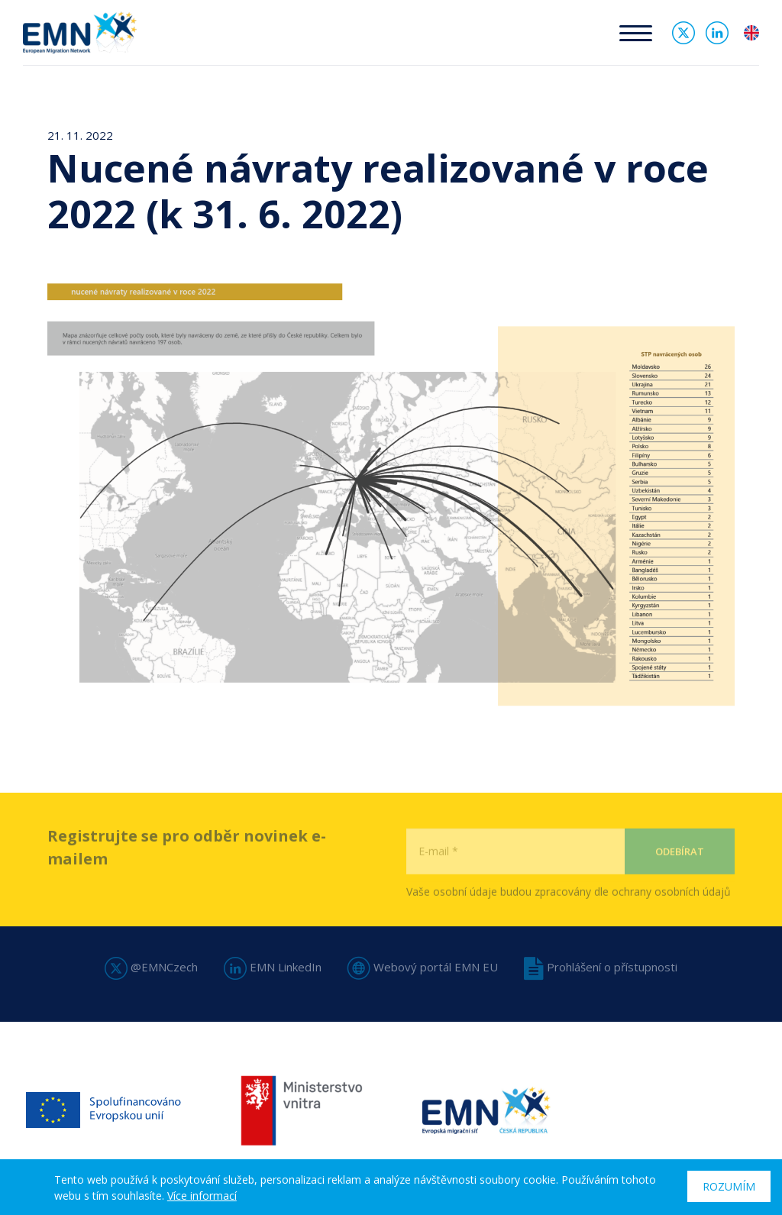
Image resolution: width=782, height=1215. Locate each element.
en (751, 32)
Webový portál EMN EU (422, 966)
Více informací (202, 1195)
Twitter (683, 32)
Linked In (717, 32)
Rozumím (729, 1186)
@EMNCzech (151, 966)
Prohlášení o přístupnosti (600, 966)
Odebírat (679, 880)
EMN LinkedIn (273, 966)
